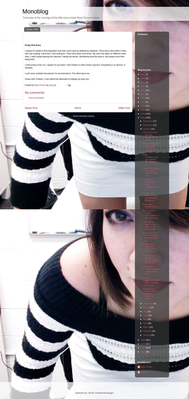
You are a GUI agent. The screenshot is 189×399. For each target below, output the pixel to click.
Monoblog (35, 11)
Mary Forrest (146, 367)
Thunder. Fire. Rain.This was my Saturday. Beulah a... (150, 197)
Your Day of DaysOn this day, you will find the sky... (150, 225)
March (146, 327)
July (145, 311)
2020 (143, 78)
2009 (143, 102)
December (148, 121)
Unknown (145, 372)
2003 (143, 344)
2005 (143, 117)
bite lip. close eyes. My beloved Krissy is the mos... (150, 248)
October (147, 129)
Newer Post (31, 108)
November (148, 125)
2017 (143, 82)
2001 (143, 352)
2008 (143, 106)
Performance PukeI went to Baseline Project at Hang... (150, 294)
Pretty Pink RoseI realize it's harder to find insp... (150, 172)
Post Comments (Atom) (83, 116)
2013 (143, 90)
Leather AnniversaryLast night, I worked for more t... (151, 281)
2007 (143, 110)
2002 (143, 348)
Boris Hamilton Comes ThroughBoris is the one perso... (151, 214)
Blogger (109, 393)
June (145, 315)
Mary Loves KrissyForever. (150, 205)
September (148, 303)
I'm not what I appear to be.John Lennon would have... (151, 259)
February (147, 331)
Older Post (124, 108)
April (145, 323)
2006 (143, 114)
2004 (143, 340)
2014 (143, 86)
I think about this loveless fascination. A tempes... (150, 136)
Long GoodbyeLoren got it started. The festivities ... (150, 159)
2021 (143, 74)
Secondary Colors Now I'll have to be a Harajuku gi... (151, 236)
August (146, 307)
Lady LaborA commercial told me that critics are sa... (151, 270)
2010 (143, 98)
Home (78, 108)
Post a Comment (36, 98)
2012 (143, 94)
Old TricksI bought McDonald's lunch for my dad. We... (151, 147)
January (147, 335)
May (145, 319)
